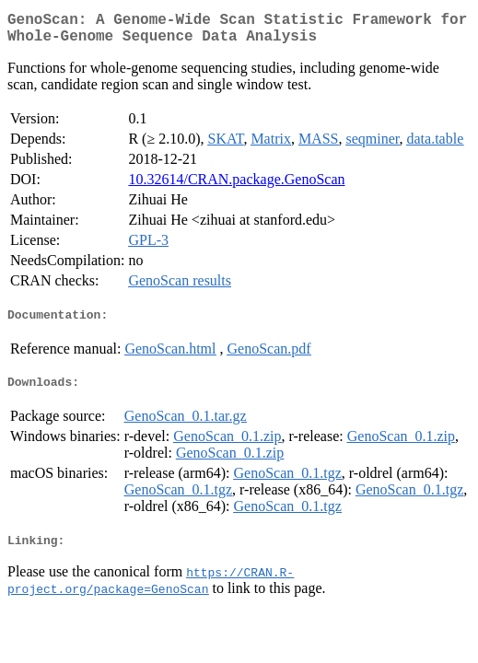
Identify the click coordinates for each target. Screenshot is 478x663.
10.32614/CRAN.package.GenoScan (236, 186)
